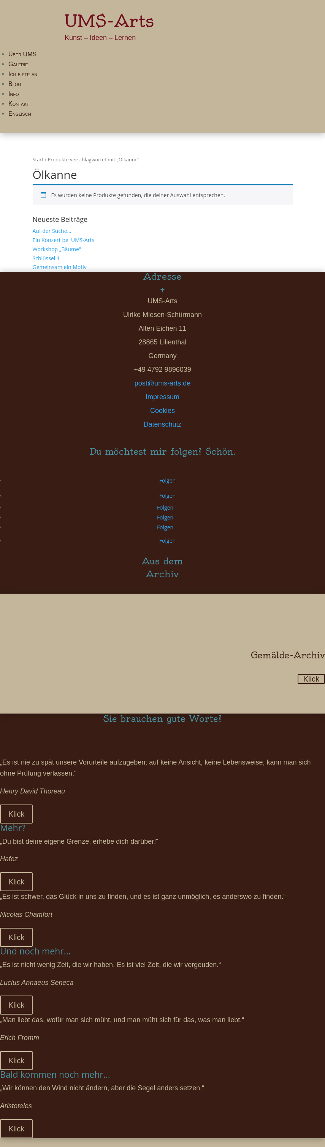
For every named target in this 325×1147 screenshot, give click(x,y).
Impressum (162, 397)
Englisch (19, 113)
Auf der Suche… (52, 230)
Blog (14, 84)
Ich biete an (22, 74)
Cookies (162, 410)
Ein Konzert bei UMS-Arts (64, 240)
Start (38, 159)
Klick (311, 679)
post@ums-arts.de (162, 383)
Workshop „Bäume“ (57, 249)
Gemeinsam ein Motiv (60, 267)
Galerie (18, 64)
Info (13, 94)
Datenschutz (162, 424)
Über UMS (22, 54)
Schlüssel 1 (46, 258)
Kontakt (18, 103)
